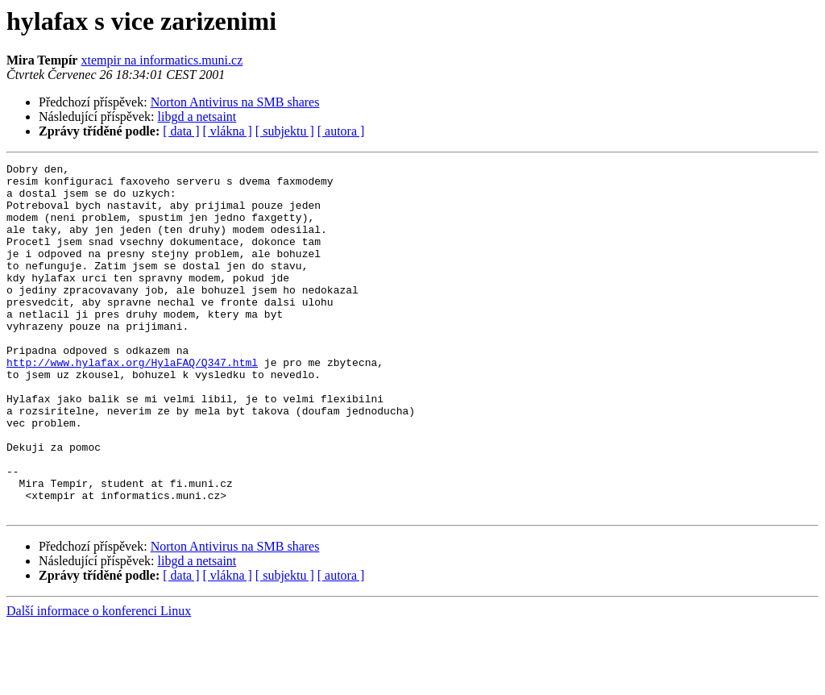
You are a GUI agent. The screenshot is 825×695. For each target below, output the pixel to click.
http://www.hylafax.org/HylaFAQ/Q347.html (132, 403)
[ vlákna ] (227, 131)
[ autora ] (341, 131)
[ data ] (181, 131)
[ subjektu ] (284, 131)
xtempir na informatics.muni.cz (162, 60)
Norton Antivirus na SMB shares (235, 102)
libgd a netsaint (197, 116)
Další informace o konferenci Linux (98, 681)
